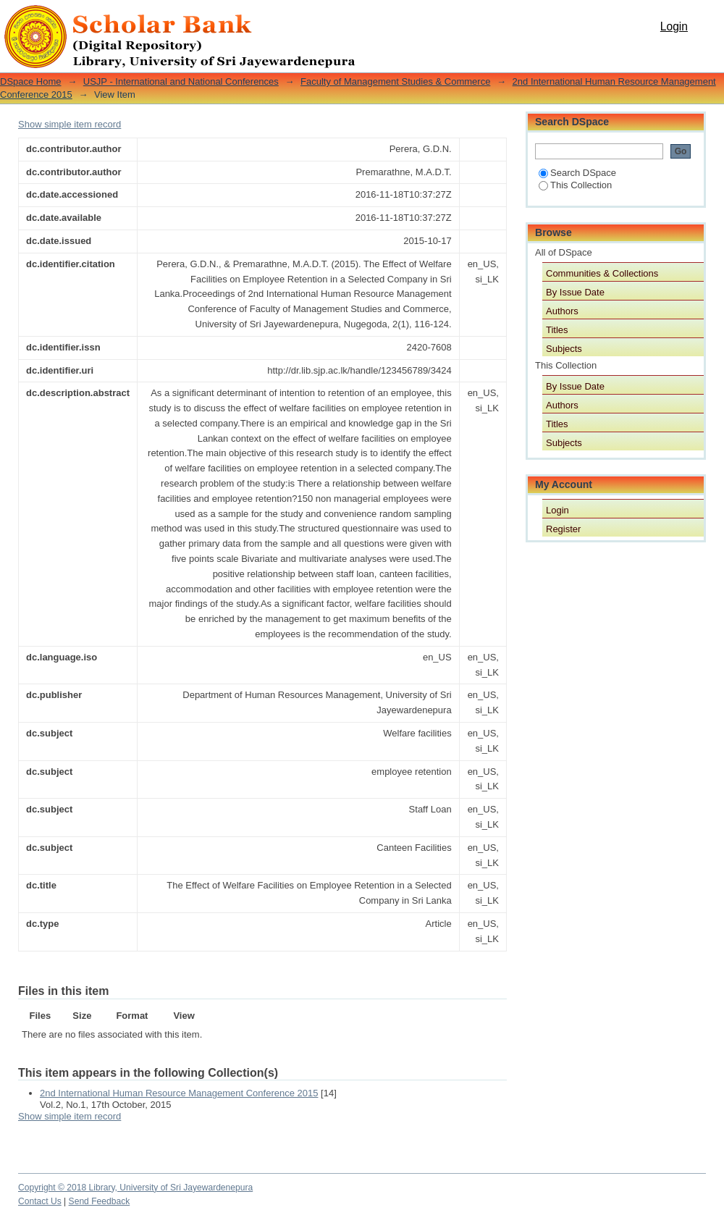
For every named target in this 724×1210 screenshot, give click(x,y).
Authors (562, 311)
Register (563, 529)
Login (674, 26)
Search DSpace (577, 172)
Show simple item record (69, 124)
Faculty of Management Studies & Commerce (395, 81)
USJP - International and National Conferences (181, 81)
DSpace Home (31, 81)
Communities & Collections (602, 273)
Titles (557, 329)
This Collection (575, 185)
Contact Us (40, 1201)
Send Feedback (99, 1201)
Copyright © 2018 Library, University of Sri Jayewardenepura (135, 1187)
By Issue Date (575, 292)
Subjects (564, 348)
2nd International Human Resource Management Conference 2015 (179, 1093)
